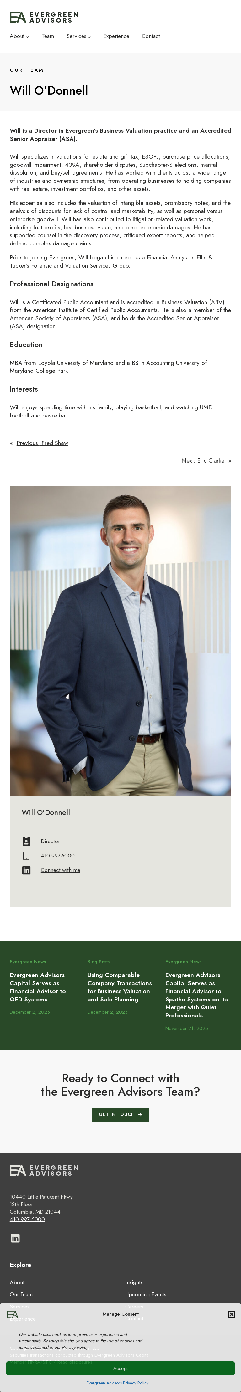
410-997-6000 (27, 1219)
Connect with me (60, 870)
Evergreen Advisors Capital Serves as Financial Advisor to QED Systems (38, 987)
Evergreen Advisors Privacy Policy (117, 1383)
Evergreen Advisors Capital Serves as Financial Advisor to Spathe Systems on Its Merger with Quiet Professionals (196, 995)
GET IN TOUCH (117, 1114)
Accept (120, 1368)
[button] (231, 1314)
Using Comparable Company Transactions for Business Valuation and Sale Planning (120, 987)
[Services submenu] (89, 36)
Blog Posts (99, 961)
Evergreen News (28, 961)
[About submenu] (27, 36)
